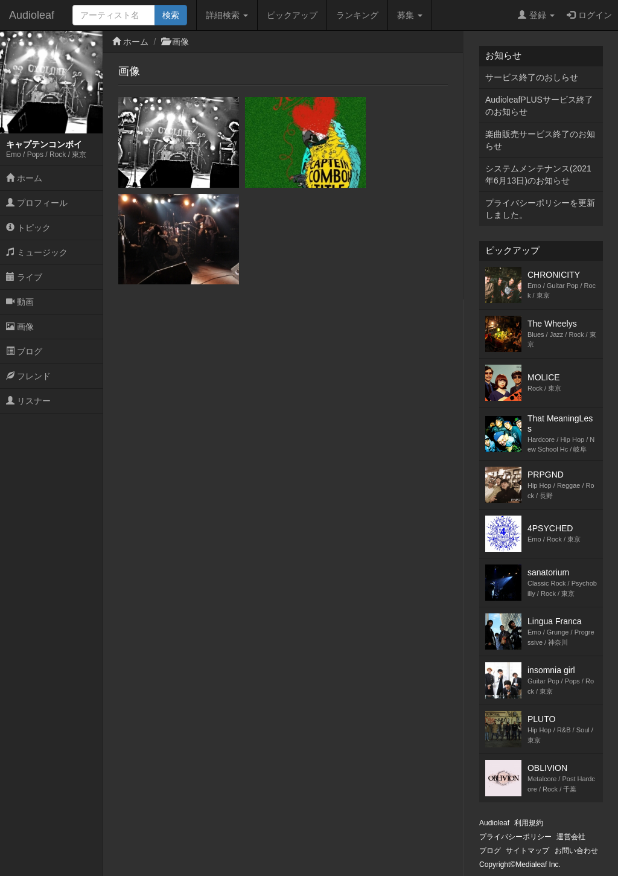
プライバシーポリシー (515, 837)
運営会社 (570, 837)
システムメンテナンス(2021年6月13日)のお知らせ (538, 174)
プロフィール (37, 203)
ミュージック (37, 252)
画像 (20, 326)
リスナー (28, 401)
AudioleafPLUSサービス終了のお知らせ (539, 106)
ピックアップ (292, 15)
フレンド (28, 376)
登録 (536, 15)
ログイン (589, 15)
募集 (409, 15)
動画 (20, 302)
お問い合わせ (576, 850)
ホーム (24, 178)
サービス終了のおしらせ (531, 77)
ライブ (24, 277)
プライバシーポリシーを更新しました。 (540, 209)
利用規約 (528, 823)
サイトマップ (527, 850)
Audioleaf (31, 15)
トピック (28, 227)
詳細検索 (227, 15)
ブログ (24, 351)
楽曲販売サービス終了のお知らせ (540, 140)
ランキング (357, 15)
